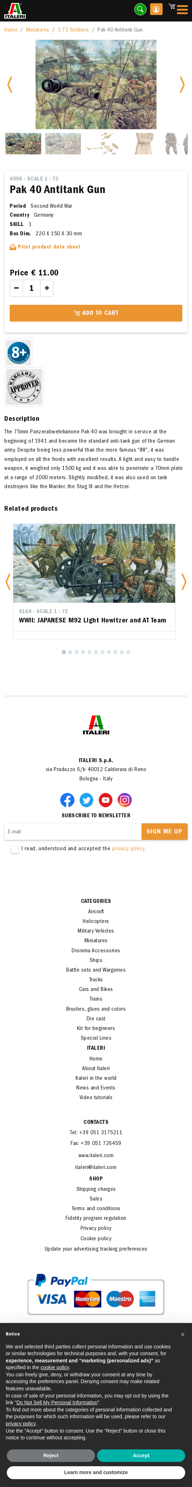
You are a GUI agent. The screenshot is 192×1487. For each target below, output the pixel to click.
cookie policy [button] (54, 1367)
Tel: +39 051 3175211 (96, 1133)
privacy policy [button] (20, 1423)
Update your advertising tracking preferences (96, 1249)
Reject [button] (50, 1455)
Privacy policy (96, 1229)
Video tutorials (96, 1098)
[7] (102, 652)
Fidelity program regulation (96, 1219)
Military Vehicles (96, 931)
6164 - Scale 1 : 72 (43, 612)
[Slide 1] (23, 143)
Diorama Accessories (96, 951)
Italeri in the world (96, 1079)
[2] (70, 652)
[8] (109, 652)
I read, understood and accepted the (95, 849)
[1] (64, 652)
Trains (96, 999)
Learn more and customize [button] (96, 1472)
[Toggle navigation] (182, 10)
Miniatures (37, 30)
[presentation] (58, 876)
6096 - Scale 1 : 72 (34, 179)
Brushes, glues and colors (96, 1009)
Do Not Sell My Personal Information (56, 1402)
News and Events (96, 1088)
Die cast (96, 1019)
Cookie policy (96, 1239)
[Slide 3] (103, 143)
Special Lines (96, 1038)
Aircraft (96, 912)
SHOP (96, 1179)
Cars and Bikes (96, 990)
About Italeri (96, 1069)
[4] (83, 652)
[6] (96, 652)
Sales (96, 1199)
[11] (128, 652)
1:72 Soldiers (73, 30)
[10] (122, 652)
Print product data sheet (45, 247)
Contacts (96, 1123)
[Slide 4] (142, 143)
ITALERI (96, 1049)
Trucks (96, 980)
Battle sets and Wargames (96, 970)
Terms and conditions (96, 1209)
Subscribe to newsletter (96, 816)
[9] (115, 652)
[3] (77, 652)
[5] (89, 652)
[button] (7, 582)
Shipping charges (96, 1190)
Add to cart (96, 314)
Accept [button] (141, 1455)
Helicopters (96, 922)
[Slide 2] (63, 143)
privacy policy (128, 849)
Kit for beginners (96, 1029)
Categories (96, 902)
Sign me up (164, 832)
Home (11, 30)
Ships (96, 961)
